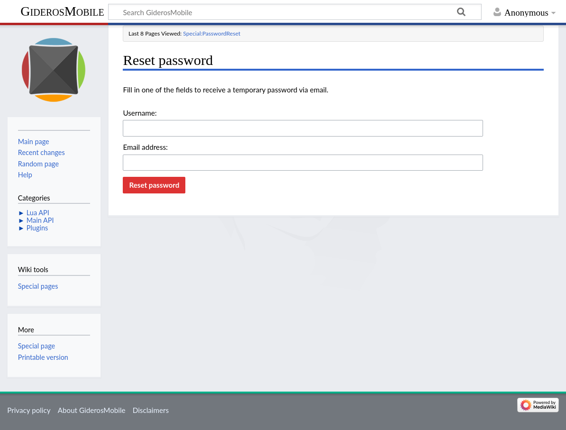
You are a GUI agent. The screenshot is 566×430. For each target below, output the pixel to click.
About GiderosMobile (92, 410)
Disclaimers (151, 410)
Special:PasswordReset (211, 33)
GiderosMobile (62, 11)
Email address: (145, 147)
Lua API (38, 213)
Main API (40, 220)
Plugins (37, 228)
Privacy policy (28, 410)
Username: (139, 113)
